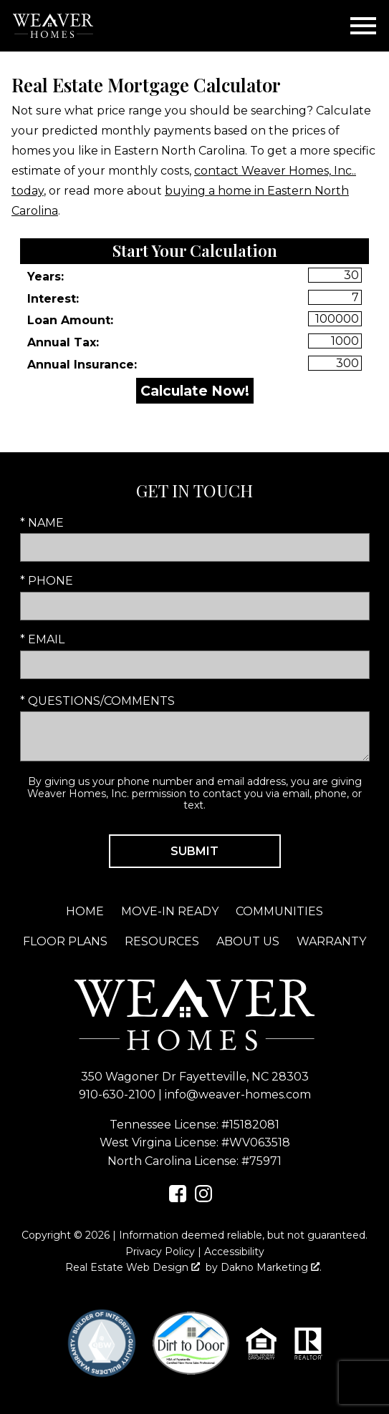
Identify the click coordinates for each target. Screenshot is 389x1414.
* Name (42, 523)
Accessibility (234, 1251)
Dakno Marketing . (271, 1267)
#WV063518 (255, 1142)
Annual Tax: (63, 342)
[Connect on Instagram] (203, 1198)
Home (85, 911)
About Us (247, 941)
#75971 (261, 1161)
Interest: (53, 299)
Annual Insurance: (82, 364)
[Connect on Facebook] (177, 1198)
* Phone (46, 580)
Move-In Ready (169, 911)
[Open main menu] (363, 26)
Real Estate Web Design (132, 1267)
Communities (279, 911)
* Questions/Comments (97, 701)
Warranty (331, 941)
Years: (45, 276)
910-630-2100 (117, 1094)
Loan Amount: (70, 320)
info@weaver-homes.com (238, 1094)
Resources (162, 941)
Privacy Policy (160, 1251)
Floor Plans (65, 941)
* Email (42, 639)
